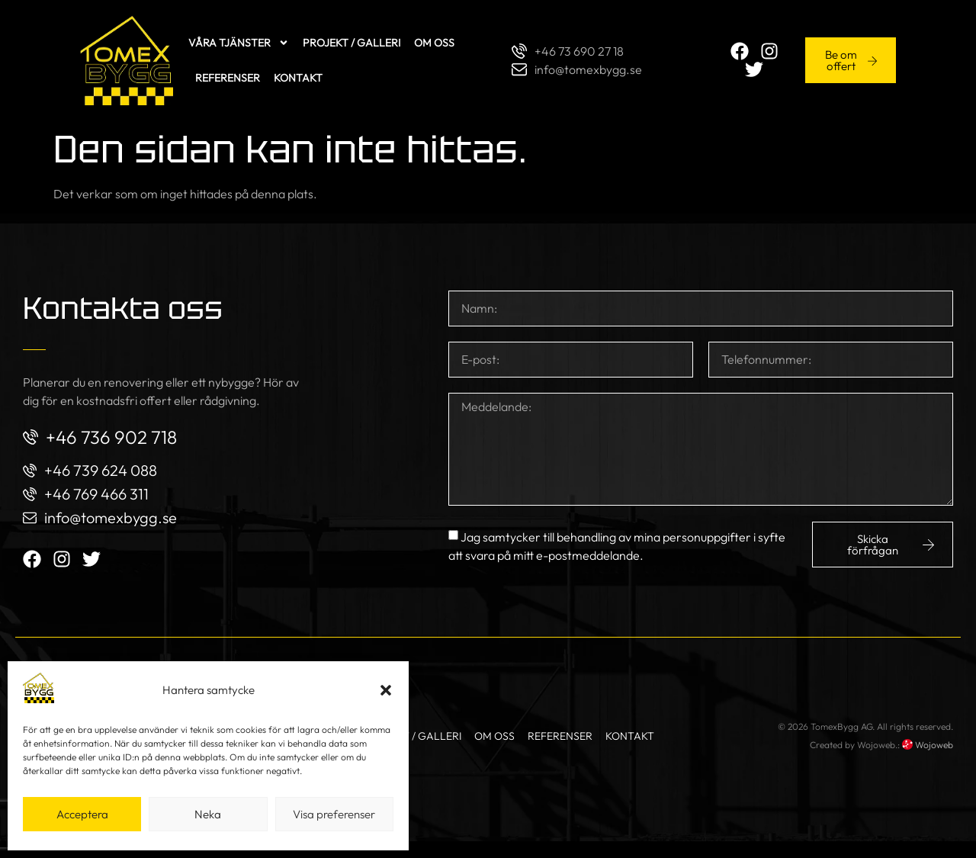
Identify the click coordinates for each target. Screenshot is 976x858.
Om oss (386, 51)
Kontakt (171, 86)
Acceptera (82, 814)
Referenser (452, 51)
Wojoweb (927, 760)
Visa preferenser (334, 814)
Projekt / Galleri (303, 51)
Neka (207, 814)
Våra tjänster (190, 51)
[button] (385, 690)
